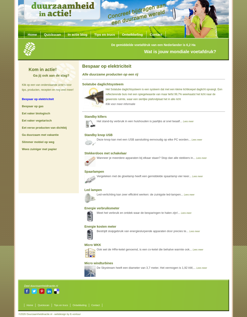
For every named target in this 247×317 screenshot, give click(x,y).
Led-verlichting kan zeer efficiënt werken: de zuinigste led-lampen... (139, 193)
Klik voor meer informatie (120, 104)
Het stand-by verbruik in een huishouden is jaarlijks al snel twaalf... (139, 120)
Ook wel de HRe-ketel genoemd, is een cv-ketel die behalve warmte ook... (143, 248)
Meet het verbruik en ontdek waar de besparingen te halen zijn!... (137, 211)
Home (32, 34)
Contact (156, 34)
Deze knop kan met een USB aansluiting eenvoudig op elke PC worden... (143, 138)
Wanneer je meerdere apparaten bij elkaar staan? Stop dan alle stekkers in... (145, 156)
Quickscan (52, 34)
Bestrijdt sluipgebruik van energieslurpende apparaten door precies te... (142, 230)
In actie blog (78, 34)
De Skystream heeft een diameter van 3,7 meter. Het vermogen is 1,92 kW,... (145, 266)
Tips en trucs (104, 34)
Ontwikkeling (132, 34)
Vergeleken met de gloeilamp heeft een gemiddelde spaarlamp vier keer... (143, 175)
